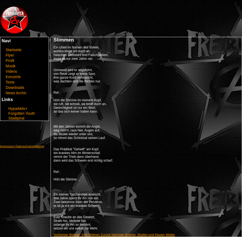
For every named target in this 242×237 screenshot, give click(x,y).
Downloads (15, 87)
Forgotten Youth (21, 113)
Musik (11, 66)
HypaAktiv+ (17, 108)
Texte (10, 82)
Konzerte (13, 77)
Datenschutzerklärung (29, 146)
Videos (11, 71)
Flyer (10, 55)
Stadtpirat (16, 118)
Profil (10, 60)
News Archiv (16, 93)
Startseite (14, 50)
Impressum (7, 146)
